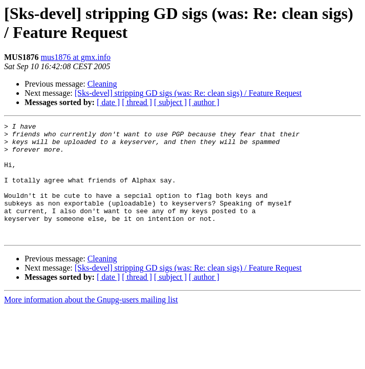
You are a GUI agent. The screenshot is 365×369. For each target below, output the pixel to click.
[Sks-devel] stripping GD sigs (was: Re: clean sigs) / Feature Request (188, 93)
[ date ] (108, 102)
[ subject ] (170, 102)
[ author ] (204, 102)
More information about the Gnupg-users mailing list (91, 322)
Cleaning (102, 83)
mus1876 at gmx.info (76, 57)
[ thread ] (137, 102)
